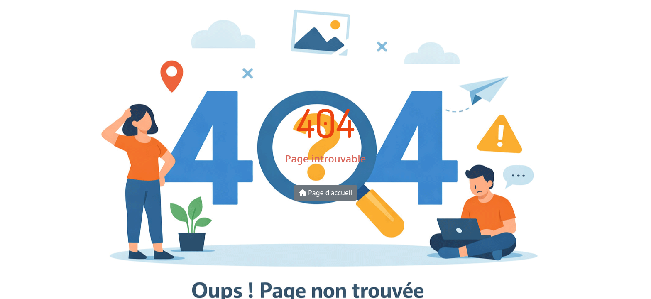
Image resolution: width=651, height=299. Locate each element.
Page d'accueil (325, 192)
